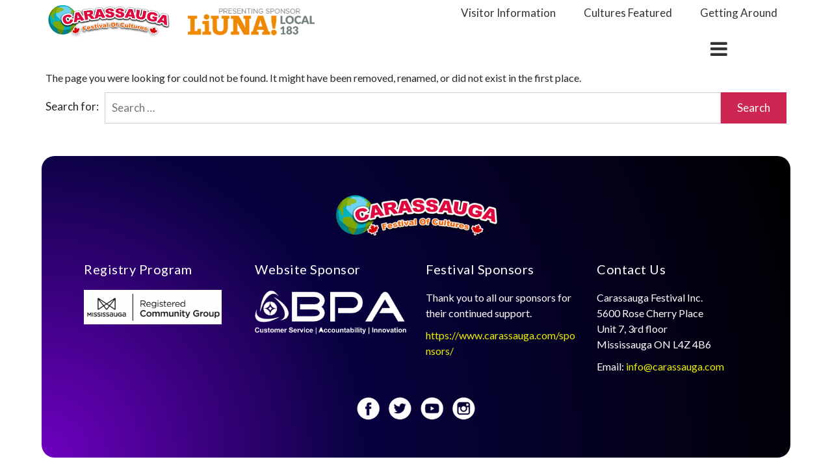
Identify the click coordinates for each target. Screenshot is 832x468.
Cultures (628, 13)
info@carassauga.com (676, 366)
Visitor (508, 13)
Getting (738, 13)
